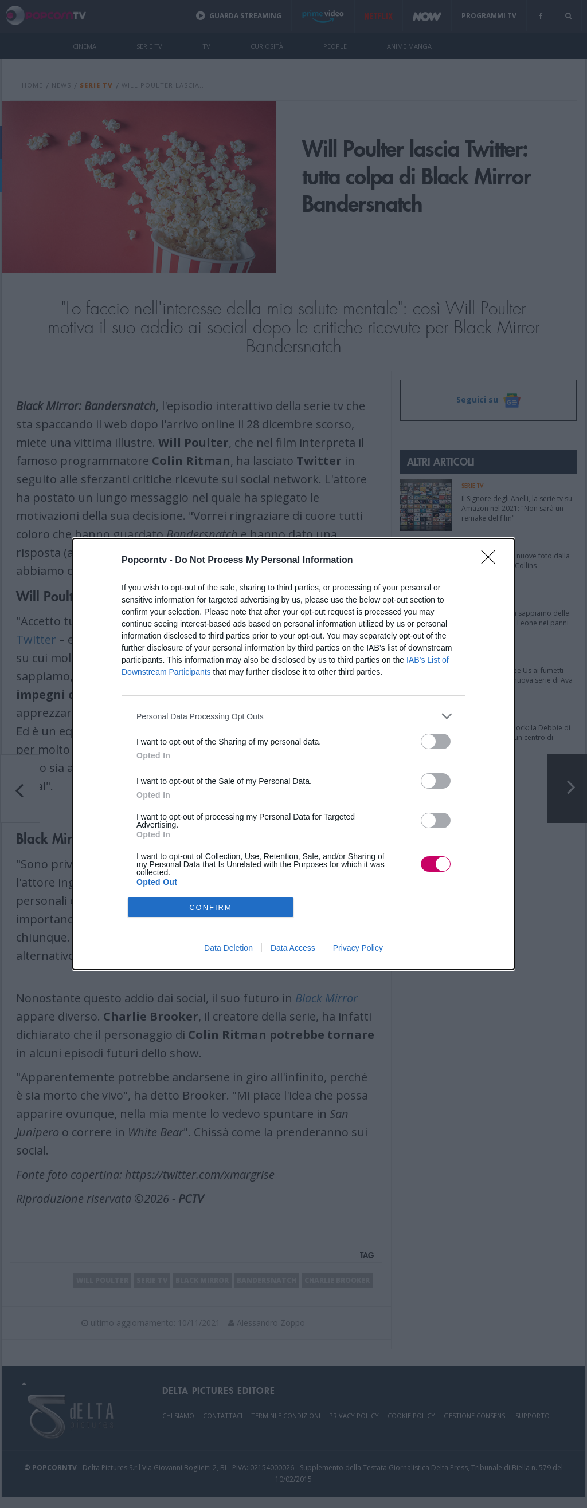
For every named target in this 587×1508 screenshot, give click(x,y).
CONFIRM (210, 907)
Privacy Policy (358, 947)
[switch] (436, 741)
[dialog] (293, 754)
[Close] (492, 561)
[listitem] (293, 716)
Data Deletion (228, 947)
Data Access (293, 947)
